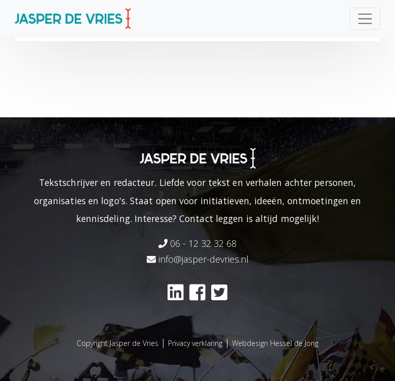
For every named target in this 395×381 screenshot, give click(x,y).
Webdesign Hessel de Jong (275, 343)
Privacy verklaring (195, 343)
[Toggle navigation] (365, 19)
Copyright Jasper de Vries (117, 343)
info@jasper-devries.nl (198, 259)
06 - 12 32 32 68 (197, 243)
